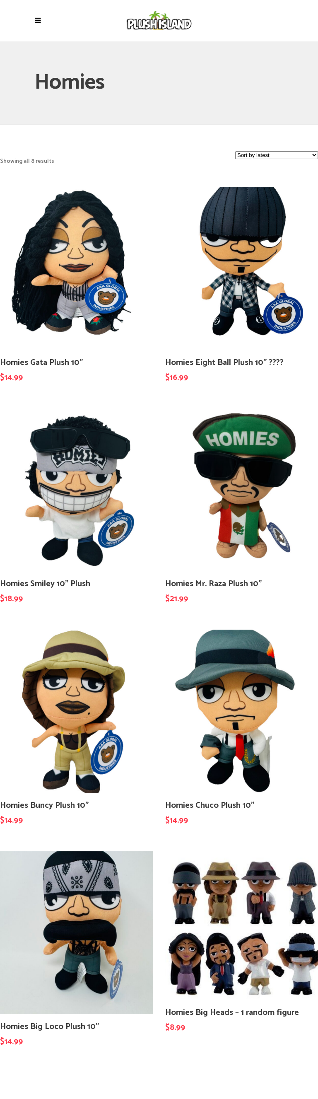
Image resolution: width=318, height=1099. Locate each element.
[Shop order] (276, 155)
